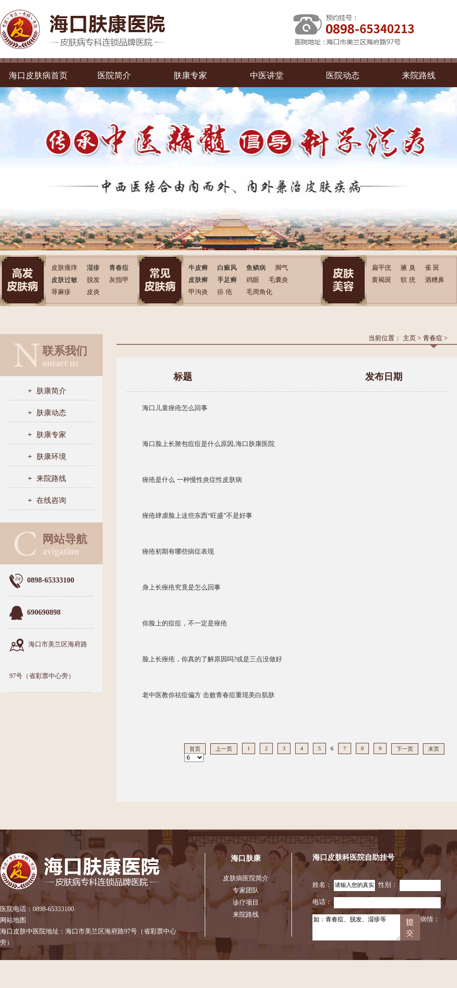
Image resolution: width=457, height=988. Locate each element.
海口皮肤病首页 (38, 75)
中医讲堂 (267, 75)
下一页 (404, 749)
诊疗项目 (246, 902)
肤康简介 (51, 391)
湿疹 (93, 267)
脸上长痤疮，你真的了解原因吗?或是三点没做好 (212, 659)
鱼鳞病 (256, 267)
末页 (433, 749)
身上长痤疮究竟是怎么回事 (181, 587)
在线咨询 (51, 500)
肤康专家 (190, 75)
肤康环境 (51, 456)
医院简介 (114, 75)
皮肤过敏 (64, 279)
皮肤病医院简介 (246, 878)
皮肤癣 (198, 279)
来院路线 (419, 75)
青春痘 (119, 267)
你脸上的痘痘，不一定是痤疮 (184, 623)
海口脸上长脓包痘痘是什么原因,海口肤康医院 (208, 443)
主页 (409, 338)
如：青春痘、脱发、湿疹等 (356, 927)
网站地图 (13, 920)
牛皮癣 (198, 267)
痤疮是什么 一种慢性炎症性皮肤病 (192, 479)
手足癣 (227, 279)
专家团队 (246, 890)
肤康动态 (51, 413)
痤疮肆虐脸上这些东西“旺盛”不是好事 (197, 515)
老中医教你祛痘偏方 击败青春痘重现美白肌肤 (208, 695)
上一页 (223, 749)
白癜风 (227, 267)
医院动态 (343, 75)
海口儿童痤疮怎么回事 (175, 408)
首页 (195, 749)
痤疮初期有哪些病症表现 (178, 551)
